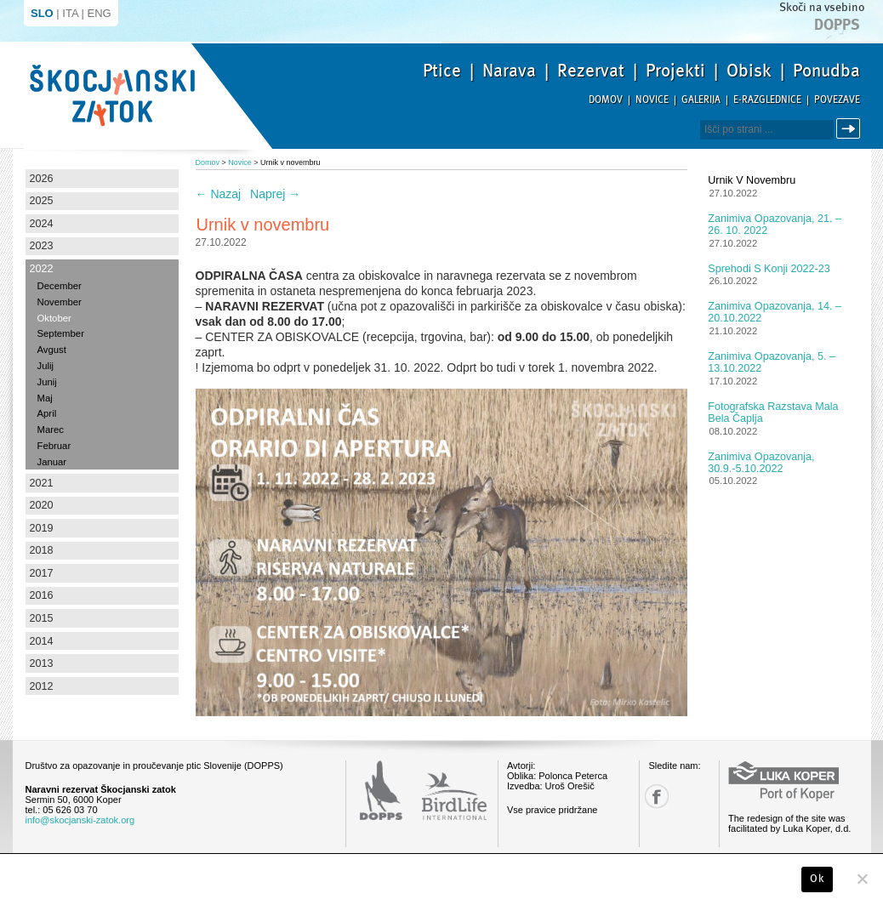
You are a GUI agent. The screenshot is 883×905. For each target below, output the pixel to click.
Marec (50, 429)
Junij (47, 382)
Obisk (749, 71)
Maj (45, 398)
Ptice (442, 71)
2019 (42, 528)
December (59, 286)
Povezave (837, 100)
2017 (42, 573)
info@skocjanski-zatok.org (80, 820)
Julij (45, 366)
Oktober (54, 318)
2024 (42, 224)
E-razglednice (767, 100)
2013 (42, 663)
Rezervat (590, 71)
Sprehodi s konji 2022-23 (769, 269)
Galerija (701, 100)
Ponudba (826, 71)
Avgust (51, 349)
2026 (42, 179)
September (60, 333)
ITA (70, 13)
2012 (42, 686)
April (47, 413)
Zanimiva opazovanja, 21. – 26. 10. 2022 (774, 224)
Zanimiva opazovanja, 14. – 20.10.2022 (774, 312)
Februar (54, 446)
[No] (861, 878)
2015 (42, 618)
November (59, 302)
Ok (817, 878)
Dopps (837, 24)
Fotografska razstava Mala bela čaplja (773, 412)
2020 (42, 505)
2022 (42, 269)
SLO (42, 13)
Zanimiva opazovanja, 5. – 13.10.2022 (771, 362)
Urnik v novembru (751, 180)
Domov (606, 100)
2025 (42, 201)
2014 (42, 641)
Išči (850, 128)
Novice (652, 100)
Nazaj (219, 194)
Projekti (675, 71)
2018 (42, 550)
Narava (509, 71)
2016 (42, 595)
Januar (52, 462)
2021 (42, 483)
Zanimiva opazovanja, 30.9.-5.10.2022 (761, 463)
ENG (99, 13)
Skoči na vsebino (821, 7)
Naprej (275, 194)
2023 (42, 246)
